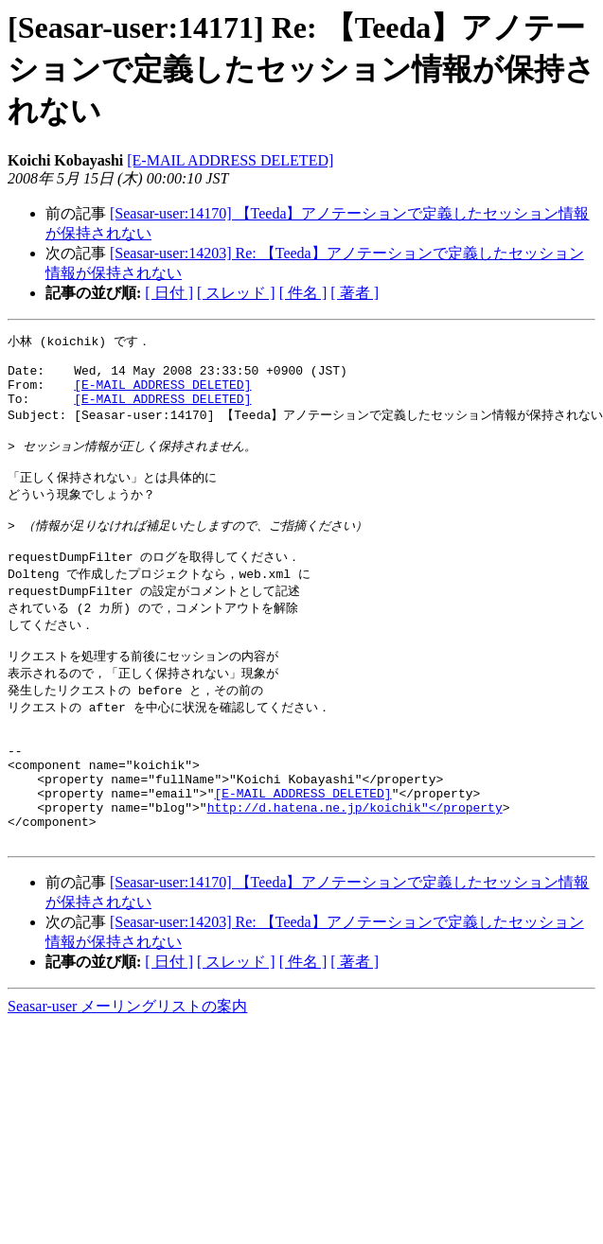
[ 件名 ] (303, 293)
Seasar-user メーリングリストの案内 (127, 1071)
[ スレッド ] (236, 293)
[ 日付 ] (169, 293)
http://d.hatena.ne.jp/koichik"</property (355, 866)
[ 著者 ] (354, 293)
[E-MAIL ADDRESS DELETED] (230, 160)
